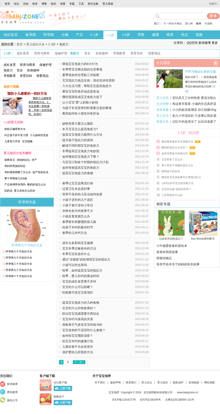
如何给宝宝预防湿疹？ (77, 335)
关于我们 (100, 382)
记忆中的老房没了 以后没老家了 (194, 121)
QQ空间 (192, 42)
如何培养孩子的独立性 (174, 153)
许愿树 (208, 23)
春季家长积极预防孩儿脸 (79, 222)
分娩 (64, 35)
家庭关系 (162, 121)
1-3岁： (9, 53)
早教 (141, 35)
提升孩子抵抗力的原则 (77, 140)
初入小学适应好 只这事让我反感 (194, 115)
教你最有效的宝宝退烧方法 (177, 141)
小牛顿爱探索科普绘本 (171, 246)
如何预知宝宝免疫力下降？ (80, 156)
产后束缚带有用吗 (15, 184)
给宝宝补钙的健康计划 (77, 341)
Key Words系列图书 (202, 238)
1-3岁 (110, 35)
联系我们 (131, 382)
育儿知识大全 (35, 44)
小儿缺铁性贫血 (39, 135)
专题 (72, 3)
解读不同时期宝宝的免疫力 (80, 145)
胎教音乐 (9, 159)
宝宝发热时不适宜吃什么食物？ (83, 330)
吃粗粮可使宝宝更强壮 (77, 292)
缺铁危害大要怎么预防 (77, 123)
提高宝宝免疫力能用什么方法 (82, 134)
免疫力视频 (11, 86)
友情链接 (194, 382)
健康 (155, 35)
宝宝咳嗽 (27, 141)
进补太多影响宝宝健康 (77, 243)
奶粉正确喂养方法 (15, 129)
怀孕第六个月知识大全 (19, 251)
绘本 (35, 3)
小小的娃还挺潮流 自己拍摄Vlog (194, 109)
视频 (199, 35)
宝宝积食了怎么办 (172, 159)
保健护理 (45, 65)
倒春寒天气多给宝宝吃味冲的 (82, 324)
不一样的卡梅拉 (172, 23)
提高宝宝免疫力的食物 (77, 173)
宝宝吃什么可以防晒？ (77, 287)
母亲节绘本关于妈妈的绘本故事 (178, 264)
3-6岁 (126, 35)
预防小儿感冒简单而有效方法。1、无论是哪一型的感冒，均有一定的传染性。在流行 (40, 106)
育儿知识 (162, 382)
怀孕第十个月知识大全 (19, 276)
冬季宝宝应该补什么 (76, 254)
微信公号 (12, 400)
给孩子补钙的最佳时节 (77, 227)
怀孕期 (48, 35)
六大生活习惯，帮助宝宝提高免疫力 (87, 86)
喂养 (170, 35)
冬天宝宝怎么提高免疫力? (80, 129)
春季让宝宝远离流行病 (77, 183)
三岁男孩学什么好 (172, 195)
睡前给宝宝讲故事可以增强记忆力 (181, 177)
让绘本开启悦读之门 (171, 238)
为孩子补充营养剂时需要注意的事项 (87, 108)
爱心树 (189, 23)
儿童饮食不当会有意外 (77, 346)
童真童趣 (162, 109)
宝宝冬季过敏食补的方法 (79, 248)
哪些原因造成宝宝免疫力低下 (82, 97)
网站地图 (209, 382)
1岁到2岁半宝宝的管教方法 (177, 183)
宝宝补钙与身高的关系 (77, 319)
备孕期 (30, 35)
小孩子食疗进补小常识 (77, 205)
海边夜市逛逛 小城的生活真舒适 (194, 103)
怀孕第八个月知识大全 (19, 263)
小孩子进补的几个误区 (77, 199)
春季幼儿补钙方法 (74, 233)
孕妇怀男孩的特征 (15, 166)
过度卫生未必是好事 (76, 188)
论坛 (16, 3)
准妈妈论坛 (23, 159)
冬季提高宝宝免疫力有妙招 (80, 151)
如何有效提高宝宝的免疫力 (80, 167)
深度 (62, 3)
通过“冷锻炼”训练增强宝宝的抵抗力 (86, 259)
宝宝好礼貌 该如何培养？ (176, 189)
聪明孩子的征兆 (170, 171)
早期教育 (10, 76)
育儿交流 (162, 98)
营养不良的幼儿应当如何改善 (82, 194)
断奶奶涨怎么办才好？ (174, 147)
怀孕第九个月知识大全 (19, 270)
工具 (81, 3)
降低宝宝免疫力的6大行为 (80, 64)
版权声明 (115, 382)
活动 (25, 3)
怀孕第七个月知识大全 (27, 245)
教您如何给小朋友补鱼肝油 (80, 113)
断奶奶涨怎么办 (36, 184)
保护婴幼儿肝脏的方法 (77, 352)
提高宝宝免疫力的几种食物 (80, 302)
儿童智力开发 (12, 141)
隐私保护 (178, 382)
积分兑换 (93, 3)
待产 (34, 159)
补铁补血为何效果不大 (77, 211)
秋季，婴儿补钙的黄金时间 (80, 276)
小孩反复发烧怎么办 (76, 216)
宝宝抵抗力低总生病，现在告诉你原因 (88, 80)
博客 (44, 3)
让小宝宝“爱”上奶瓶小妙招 (80, 102)
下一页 (78, 362)
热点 (184, 35)
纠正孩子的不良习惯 (16, 135)
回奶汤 (8, 190)
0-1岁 (94, 35)
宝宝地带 (114, 392)
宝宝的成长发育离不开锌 (79, 281)
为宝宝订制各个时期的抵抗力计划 (85, 162)
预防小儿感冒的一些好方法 (27, 93)
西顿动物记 (164, 258)
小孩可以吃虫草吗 (74, 265)
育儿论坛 (146, 382)
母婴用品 (42, 76)
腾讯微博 (12, 392)
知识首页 (11, 35)
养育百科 (26, 76)
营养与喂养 (27, 65)
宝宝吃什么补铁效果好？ (79, 308)
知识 (53, 3)
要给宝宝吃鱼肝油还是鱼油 (80, 91)
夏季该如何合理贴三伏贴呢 (80, 75)
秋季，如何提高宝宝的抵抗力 (82, 270)
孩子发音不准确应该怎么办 (177, 165)
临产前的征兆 (40, 172)
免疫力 (8, 70)
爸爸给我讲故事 (167, 252)
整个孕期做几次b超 (15, 178)
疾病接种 (33, 70)
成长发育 (10, 65)
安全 (20, 70)
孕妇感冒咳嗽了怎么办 (17, 172)
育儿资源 (108, 3)
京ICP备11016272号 (124, 399)
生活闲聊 (162, 103)
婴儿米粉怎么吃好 (24, 190)
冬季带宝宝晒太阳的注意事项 (82, 69)
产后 (79, 35)
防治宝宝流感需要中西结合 (80, 313)
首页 (7, 3)
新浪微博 (204, 42)
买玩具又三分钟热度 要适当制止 (194, 98)
